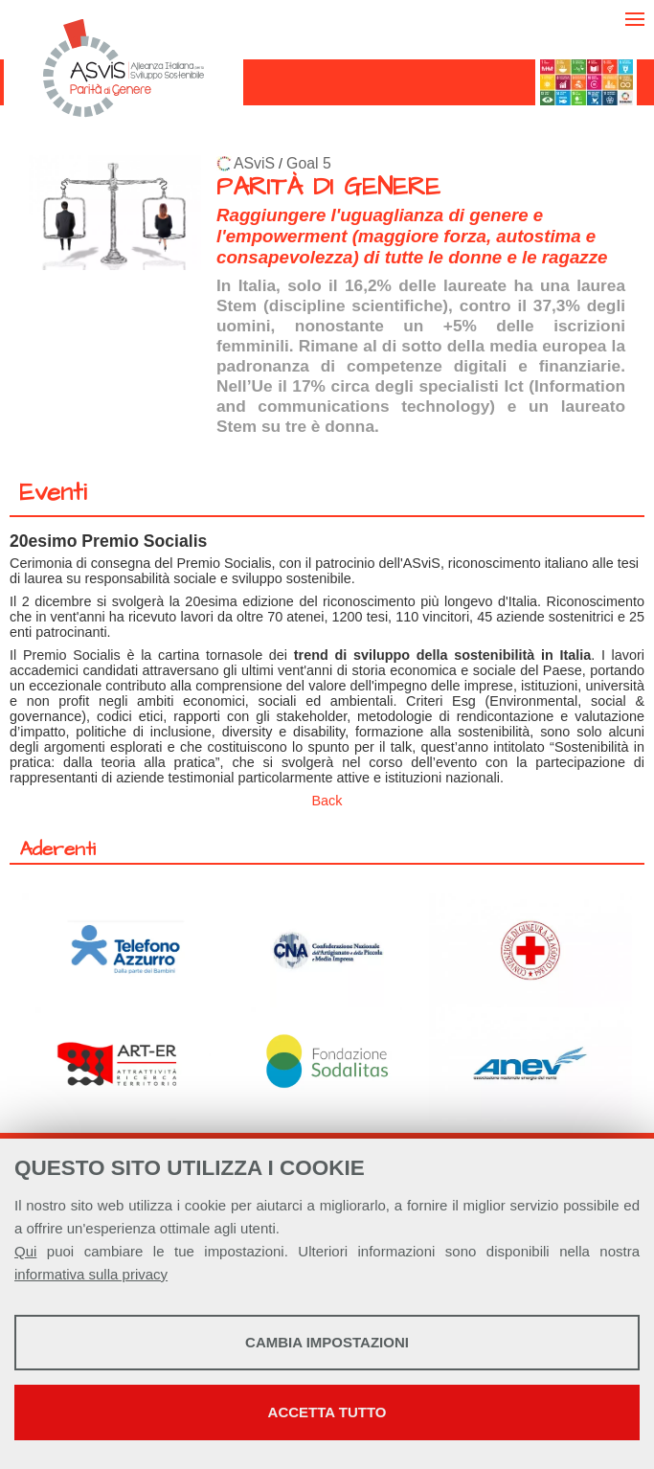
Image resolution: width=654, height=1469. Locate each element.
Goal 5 (308, 163)
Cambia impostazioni (327, 1342)
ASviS (254, 163)
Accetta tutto (327, 1412)
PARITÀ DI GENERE (328, 187)
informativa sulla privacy (91, 1274)
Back (327, 800)
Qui (25, 1251)
